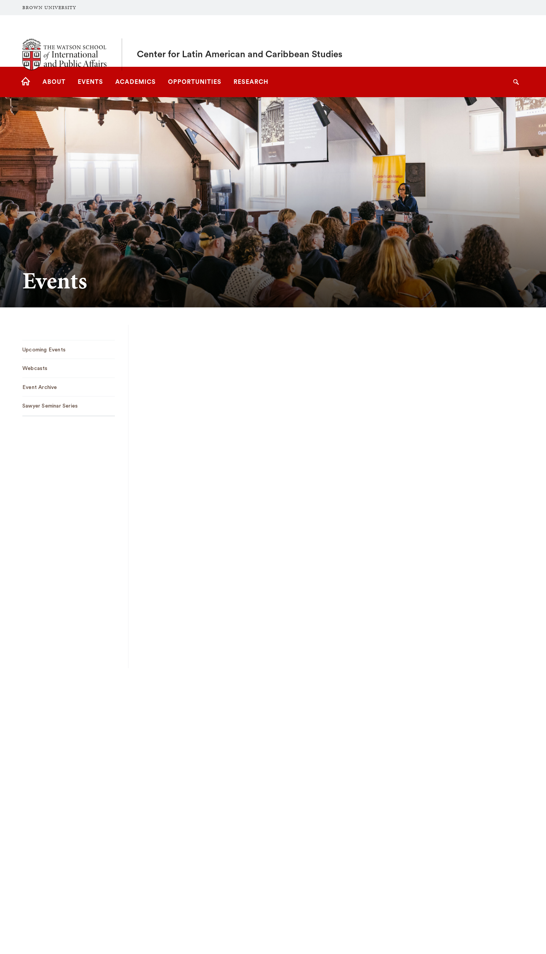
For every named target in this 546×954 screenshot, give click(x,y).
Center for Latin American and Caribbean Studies (239, 41)
